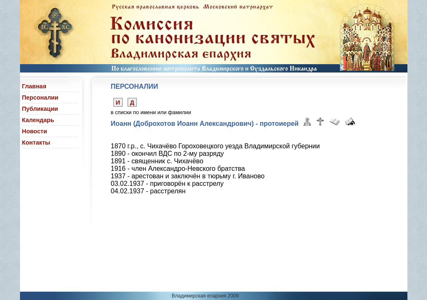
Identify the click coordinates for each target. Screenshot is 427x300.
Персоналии (40, 97)
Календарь (38, 120)
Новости (34, 131)
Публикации (40, 108)
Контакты (36, 142)
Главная (34, 86)
